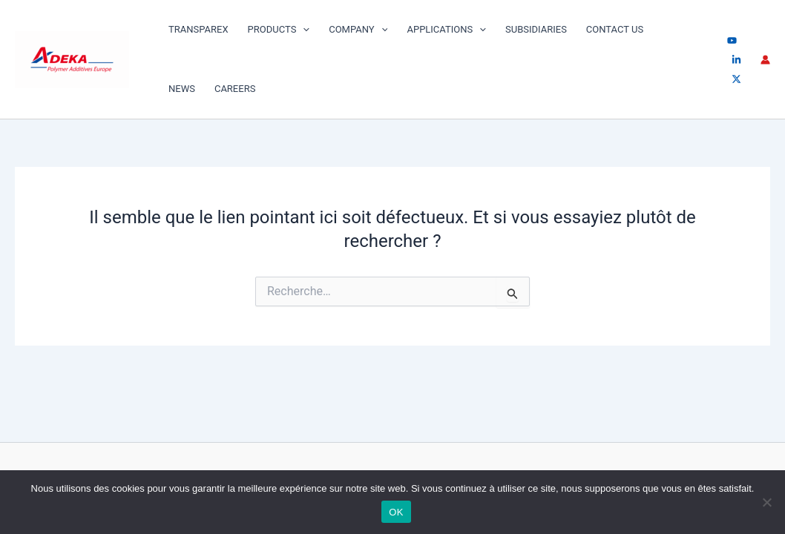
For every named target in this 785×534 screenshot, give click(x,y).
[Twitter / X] (736, 79)
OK (396, 512)
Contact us (614, 29)
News (181, 88)
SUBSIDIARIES (536, 29)
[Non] (766, 502)
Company (358, 29)
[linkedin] (736, 60)
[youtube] (732, 40)
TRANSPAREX (198, 29)
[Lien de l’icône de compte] (765, 60)
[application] (302, 29)
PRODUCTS (279, 29)
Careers (234, 88)
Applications (446, 29)
